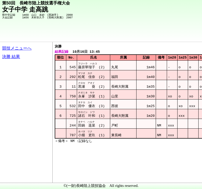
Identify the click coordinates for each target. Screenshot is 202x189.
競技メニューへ (17, 48)
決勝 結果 (11, 56)
